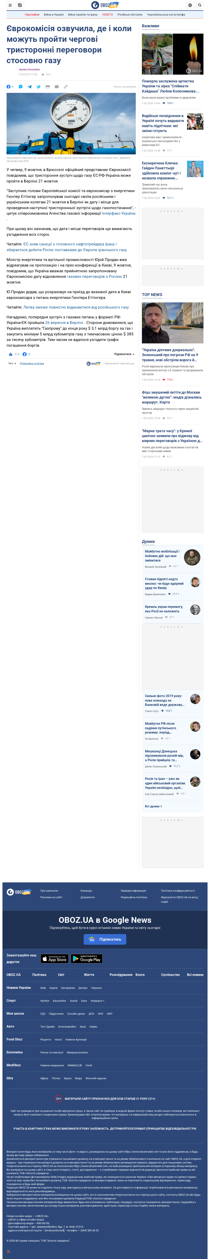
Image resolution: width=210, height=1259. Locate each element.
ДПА (91, 1013)
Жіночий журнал (96, 1078)
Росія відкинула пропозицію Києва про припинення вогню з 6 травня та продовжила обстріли (172, 370)
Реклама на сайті (51, 897)
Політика (39, 975)
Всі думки (152, 806)
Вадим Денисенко (155, 594)
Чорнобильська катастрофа (166, 14)
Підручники (56, 1013)
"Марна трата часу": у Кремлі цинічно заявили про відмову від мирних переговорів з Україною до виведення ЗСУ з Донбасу (172, 436)
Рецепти (45, 1039)
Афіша (44, 1078)
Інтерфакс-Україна (118, 213)
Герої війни (32, 14)
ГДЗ (42, 1013)
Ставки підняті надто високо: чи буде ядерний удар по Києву (164, 583)
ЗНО (100, 1013)
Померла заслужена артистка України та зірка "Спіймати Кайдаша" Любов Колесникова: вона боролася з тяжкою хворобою (172, 86)
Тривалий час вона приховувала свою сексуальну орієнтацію (162, 188)
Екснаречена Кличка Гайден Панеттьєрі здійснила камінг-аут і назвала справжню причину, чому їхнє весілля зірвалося (161, 171)
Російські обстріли (130, 14)
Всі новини (195, 975)
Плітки (56, 1078)
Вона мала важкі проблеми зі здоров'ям (169, 97)
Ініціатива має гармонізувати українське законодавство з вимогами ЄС (161, 141)
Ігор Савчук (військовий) (159, 794)
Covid (89, 1065)
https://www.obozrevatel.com (141, 1151)
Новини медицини (52, 1065)
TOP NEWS (152, 294)
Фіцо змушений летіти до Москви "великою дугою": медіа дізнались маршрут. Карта (172, 397)
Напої (58, 1039)
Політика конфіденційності (178, 890)
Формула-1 (97, 1000)
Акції (83, 1026)
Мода (78, 1078)
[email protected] (54, 1230)
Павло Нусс (152, 711)
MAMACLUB (75, 1065)
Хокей (74, 1000)
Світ (61, 975)
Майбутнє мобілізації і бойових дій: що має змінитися (162, 555)
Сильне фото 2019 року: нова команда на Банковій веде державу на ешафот (163, 700)
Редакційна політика (32, 363)
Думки (148, 541)
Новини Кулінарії (76, 1039)
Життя (89, 975)
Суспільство (170, 975)
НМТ (110, 1013)
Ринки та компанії (51, 1052)
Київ (43, 987)
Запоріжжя (68, 987)
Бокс (84, 1000)
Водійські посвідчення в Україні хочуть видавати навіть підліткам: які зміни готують (163, 123)
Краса (67, 1078)
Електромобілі (67, 1026)
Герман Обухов (154, 617)
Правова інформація (133, 890)
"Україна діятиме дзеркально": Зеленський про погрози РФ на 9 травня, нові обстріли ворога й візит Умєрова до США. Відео (170, 355)
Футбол (44, 1000)
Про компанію (49, 890)
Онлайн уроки (76, 1013)
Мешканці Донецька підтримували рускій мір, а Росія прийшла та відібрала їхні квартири (164, 755)
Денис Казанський (156, 766)
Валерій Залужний (155, 566)
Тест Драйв (47, 1026)
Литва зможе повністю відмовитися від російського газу (76, 307)
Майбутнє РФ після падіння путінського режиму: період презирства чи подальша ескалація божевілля (164, 728)
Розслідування (121, 975)
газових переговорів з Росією (94, 276)
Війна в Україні (54, 14)
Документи (88, 897)
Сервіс (93, 1026)
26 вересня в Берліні (64, 322)
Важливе (150, 25)
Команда (86, 890)
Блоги (140, 975)
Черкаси (96, 987)
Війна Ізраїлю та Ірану (83, 14)
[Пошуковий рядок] (199, 5)
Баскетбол (59, 1000)
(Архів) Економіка (29, 69)
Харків (53, 987)
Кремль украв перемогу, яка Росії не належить (164, 609)
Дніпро (83, 987)
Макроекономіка (77, 1052)
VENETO (107, 14)
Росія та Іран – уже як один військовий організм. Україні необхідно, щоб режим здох (165, 783)
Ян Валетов (151, 738)
